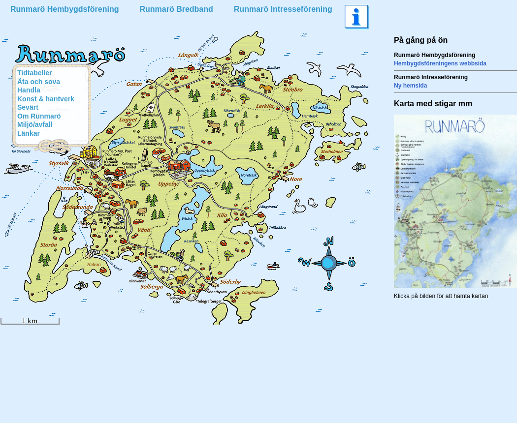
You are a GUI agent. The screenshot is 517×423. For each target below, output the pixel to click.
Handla (28, 90)
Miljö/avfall (35, 124)
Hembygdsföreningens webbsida (440, 63)
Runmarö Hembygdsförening (64, 9)
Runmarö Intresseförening (283, 9)
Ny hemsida (410, 85)
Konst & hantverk (45, 99)
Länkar (28, 133)
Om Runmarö (39, 116)
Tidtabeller (34, 73)
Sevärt (27, 107)
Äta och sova (38, 82)
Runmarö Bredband (176, 9)
